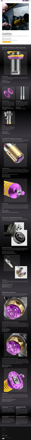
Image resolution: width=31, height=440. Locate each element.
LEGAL (15, 431)
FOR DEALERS (15, 433)
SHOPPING (15, 428)
